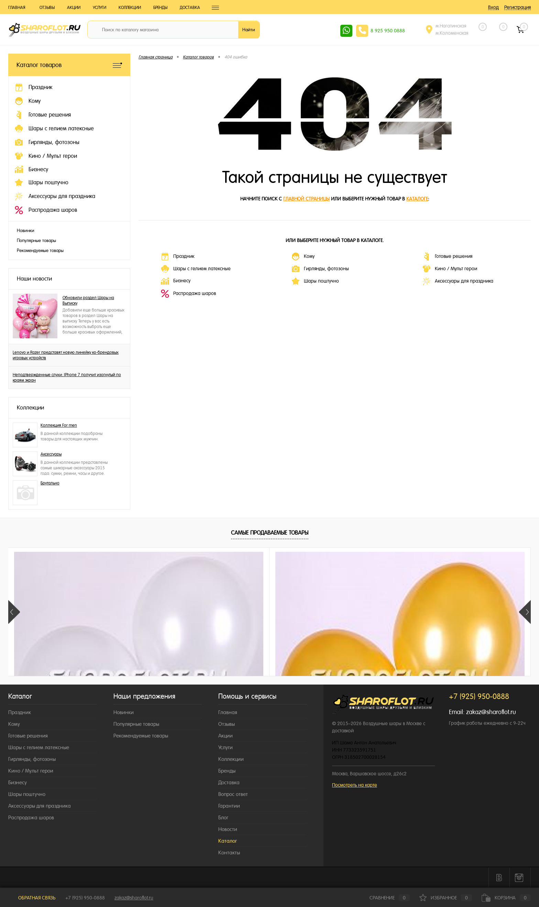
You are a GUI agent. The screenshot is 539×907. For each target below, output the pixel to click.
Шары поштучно (315, 281)
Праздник (177, 256)
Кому (303, 256)
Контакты (229, 852)
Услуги (99, 7)
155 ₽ (60, 673)
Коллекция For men (59, 425)
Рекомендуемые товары (40, 250)
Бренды (160, 7)
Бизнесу (175, 281)
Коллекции (130, 7)
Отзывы (47, 7)
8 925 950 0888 (388, 30)
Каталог (227, 841)
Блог (223, 817)
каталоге (417, 198)
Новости (227, 829)
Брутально (50, 483)
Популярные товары (36, 240)
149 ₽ (373, 673)
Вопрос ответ (233, 794)
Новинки (25, 230)
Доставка (190, 7)
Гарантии (229, 806)
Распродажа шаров (188, 293)
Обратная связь (32, 897)
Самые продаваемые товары (269, 532)
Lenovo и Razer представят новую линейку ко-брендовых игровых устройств (66, 355)
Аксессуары (51, 454)
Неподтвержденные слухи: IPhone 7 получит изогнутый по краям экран (67, 377)
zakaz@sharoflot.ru (491, 711)
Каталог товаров (69, 65)
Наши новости (34, 278)
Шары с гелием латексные (196, 269)
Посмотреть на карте (354, 785)
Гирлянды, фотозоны (320, 269)
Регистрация (517, 7)
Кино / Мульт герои (449, 269)
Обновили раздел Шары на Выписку (88, 300)
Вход (493, 7)
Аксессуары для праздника (457, 281)
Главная (16, 7)
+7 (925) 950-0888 (85, 897)
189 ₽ (269, 673)
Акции (73, 7)
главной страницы (306, 198)
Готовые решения (447, 256)
